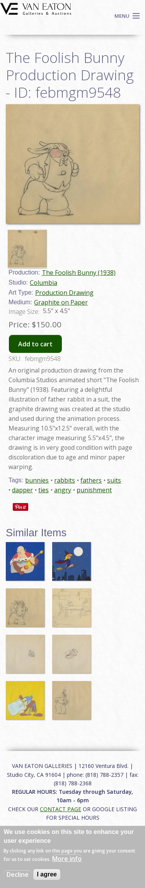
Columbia (43, 282)
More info (67, 858)
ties (43, 490)
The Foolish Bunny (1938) (79, 272)
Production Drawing (64, 292)
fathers (91, 480)
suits (114, 480)
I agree (47, 874)
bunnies (37, 480)
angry (62, 490)
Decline (18, 874)
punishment (94, 490)
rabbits (64, 480)
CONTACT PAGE (60, 809)
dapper (22, 490)
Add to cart (35, 344)
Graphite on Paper (61, 302)
